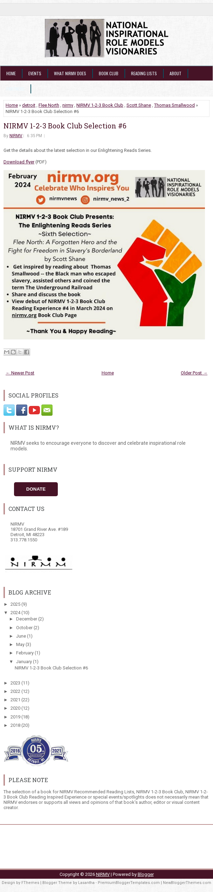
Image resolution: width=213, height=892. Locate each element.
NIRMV (15, 135)
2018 (16, 725)
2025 (16, 604)
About (175, 73)
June (21, 636)
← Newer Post (20, 372)
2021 (16, 699)
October (25, 627)
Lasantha (86, 882)
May (21, 644)
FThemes (30, 882)
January (24, 661)
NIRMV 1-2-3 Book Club (99, 105)
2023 (16, 683)
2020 (16, 708)
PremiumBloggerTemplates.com (129, 882)
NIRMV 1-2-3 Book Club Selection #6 (65, 125)
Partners (15, 89)
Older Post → (194, 372)
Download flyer (19, 161)
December (27, 618)
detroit (28, 105)
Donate (36, 489)
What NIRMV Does (70, 73)
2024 (16, 612)
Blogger (146, 874)
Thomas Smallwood (174, 105)
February (25, 652)
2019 (16, 716)
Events (34, 73)
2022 (16, 691)
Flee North (49, 105)
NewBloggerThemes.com (187, 882)
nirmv (67, 105)
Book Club (108, 73)
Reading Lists (144, 73)
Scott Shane (138, 105)
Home (11, 73)
